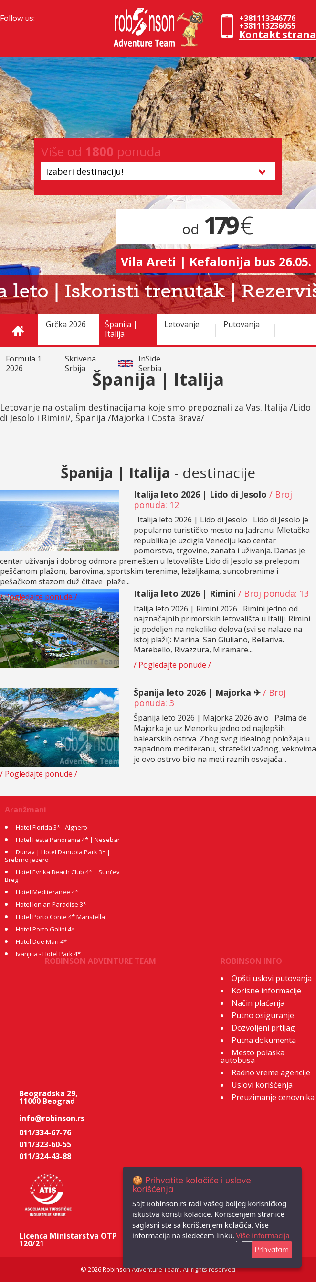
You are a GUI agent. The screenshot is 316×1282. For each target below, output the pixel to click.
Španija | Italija (121, 329)
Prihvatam (272, 1249)
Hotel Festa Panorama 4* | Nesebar (68, 839)
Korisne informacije (266, 990)
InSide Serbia (149, 363)
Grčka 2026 (66, 324)
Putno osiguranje (263, 1015)
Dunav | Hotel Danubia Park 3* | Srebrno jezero (57, 856)
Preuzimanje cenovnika (273, 1097)
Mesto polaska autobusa (252, 1056)
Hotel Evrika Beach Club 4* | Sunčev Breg (62, 876)
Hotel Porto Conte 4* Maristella (60, 916)
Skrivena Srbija (80, 363)
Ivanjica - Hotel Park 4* (48, 954)
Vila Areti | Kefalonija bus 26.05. (216, 261)
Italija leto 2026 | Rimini (185, 593)
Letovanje (182, 324)
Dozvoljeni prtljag (263, 1027)
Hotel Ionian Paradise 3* (51, 904)
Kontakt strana (277, 34)
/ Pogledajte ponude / (38, 596)
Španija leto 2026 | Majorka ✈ (197, 692)
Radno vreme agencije (271, 1072)
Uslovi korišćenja (262, 1085)
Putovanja (241, 324)
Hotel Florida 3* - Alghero (51, 827)
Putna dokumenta (264, 1040)
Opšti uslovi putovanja (272, 978)
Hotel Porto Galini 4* (45, 929)
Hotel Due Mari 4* (41, 941)
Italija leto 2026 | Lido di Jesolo (200, 494)
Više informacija (263, 1235)
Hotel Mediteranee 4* (47, 892)
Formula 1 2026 (24, 363)
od (216, 229)
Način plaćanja (258, 1003)
